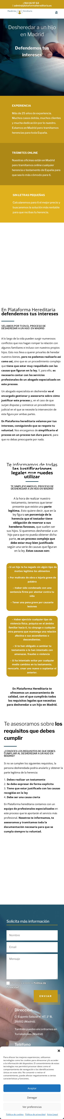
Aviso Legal (52, 1114)
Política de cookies (15, 1114)
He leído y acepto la (26, 985)
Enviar (45, 996)
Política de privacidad (35, 1114)
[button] (59, 1050)
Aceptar (32, 1088)
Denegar (32, 1097)
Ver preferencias (32, 1107)
